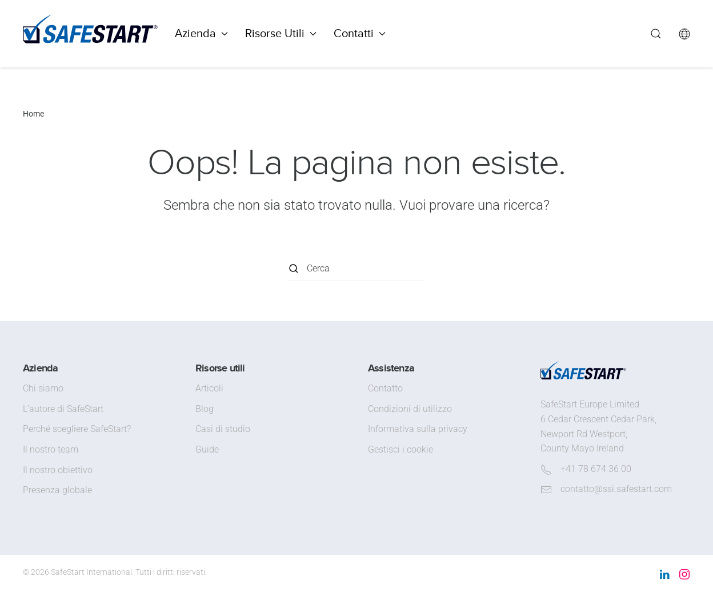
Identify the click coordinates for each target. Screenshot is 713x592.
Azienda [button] (201, 33)
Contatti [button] (360, 33)
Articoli (209, 388)
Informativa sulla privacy (417, 428)
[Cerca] (356, 268)
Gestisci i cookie (400, 449)
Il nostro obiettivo (58, 470)
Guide (207, 449)
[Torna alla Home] (90, 33)
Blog (204, 408)
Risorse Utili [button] (281, 33)
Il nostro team (50, 449)
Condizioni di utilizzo (410, 408)
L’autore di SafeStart (63, 408)
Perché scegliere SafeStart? (77, 428)
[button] (656, 34)
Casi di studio (222, 428)
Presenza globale (57, 490)
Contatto (385, 388)
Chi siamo (43, 388)
